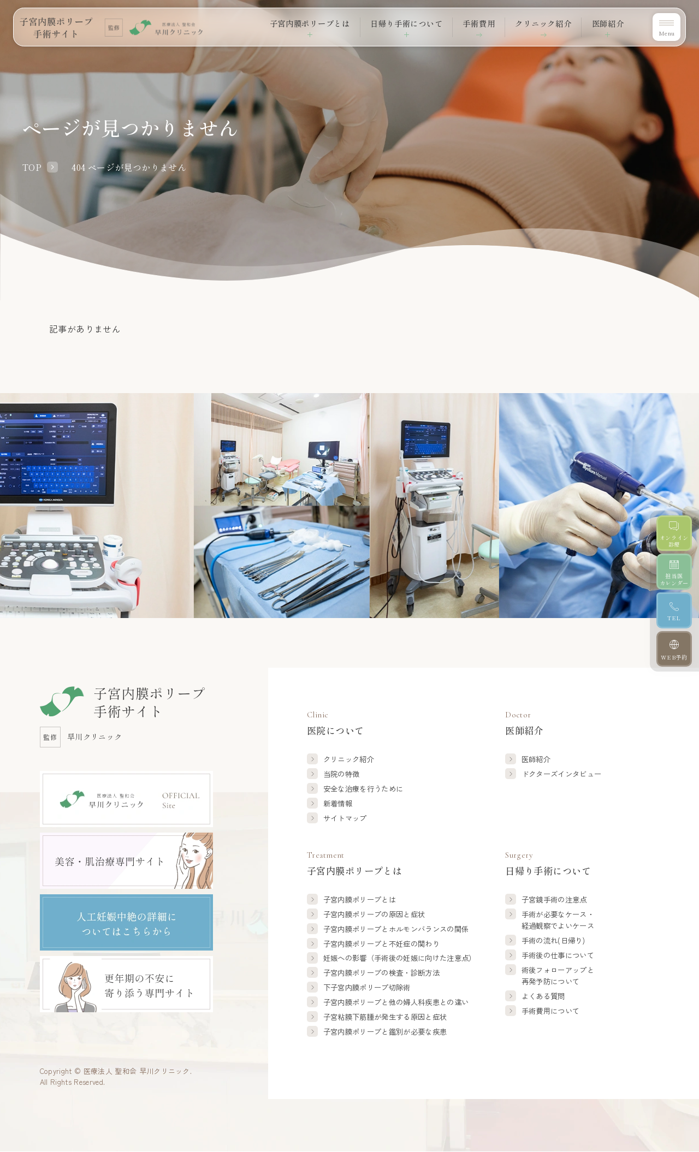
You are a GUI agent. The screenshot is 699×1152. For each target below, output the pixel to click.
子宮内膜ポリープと (396, 928)
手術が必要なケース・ (558, 920)
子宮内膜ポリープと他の (396, 1001)
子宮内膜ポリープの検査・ (381, 972)
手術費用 (468, 23)
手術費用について (551, 1010)
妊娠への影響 (399, 957)
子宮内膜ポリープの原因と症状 (374, 913)
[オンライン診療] (674, 535)
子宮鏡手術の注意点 (554, 899)
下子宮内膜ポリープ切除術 (367, 987)
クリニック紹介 (537, 23)
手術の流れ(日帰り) (553, 940)
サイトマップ (345, 817)
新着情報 (337, 803)
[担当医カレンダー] (674, 577)
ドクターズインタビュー (562, 773)
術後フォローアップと (558, 976)
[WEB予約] (674, 662)
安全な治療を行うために (363, 788)
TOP (32, 167)
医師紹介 (536, 758)
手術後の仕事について (558, 954)
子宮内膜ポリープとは (359, 899)
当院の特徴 (341, 773)
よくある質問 (543, 995)
